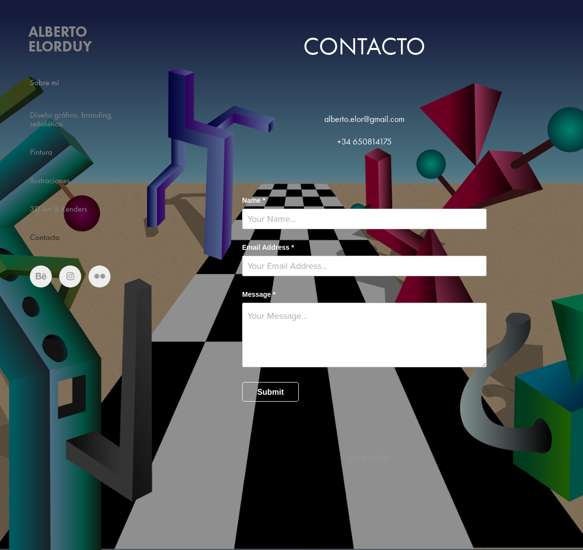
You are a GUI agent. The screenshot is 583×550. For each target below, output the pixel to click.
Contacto (45, 237)
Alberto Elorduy (60, 39)
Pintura (41, 152)
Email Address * (268, 247)
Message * (258, 294)
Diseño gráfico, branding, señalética (71, 119)
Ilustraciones (50, 180)
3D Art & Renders (58, 209)
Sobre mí (44, 82)
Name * (253, 200)
